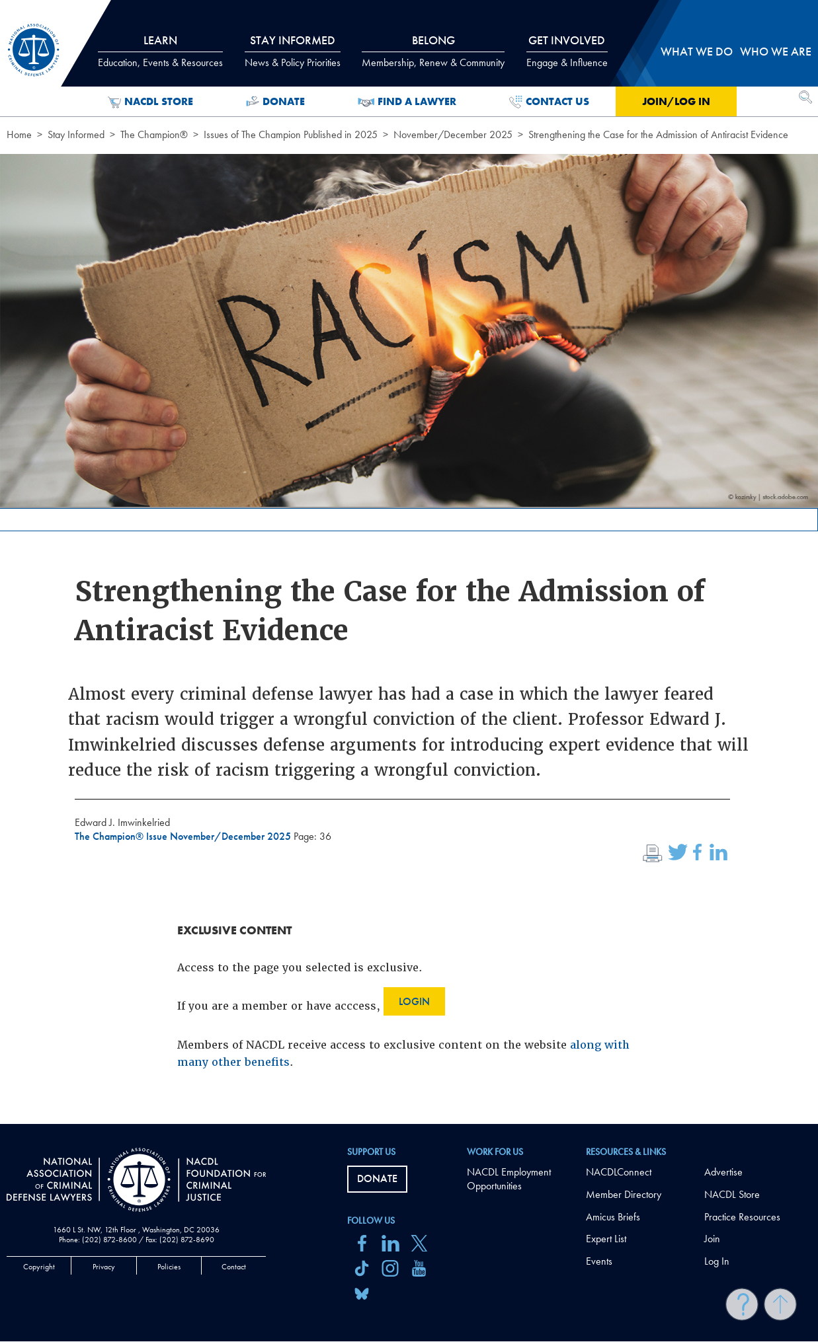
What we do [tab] (697, 51)
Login (414, 1001)
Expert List (606, 1239)
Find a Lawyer (407, 101)
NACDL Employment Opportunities (509, 1179)
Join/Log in (676, 101)
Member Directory (623, 1194)
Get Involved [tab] (567, 50)
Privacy (104, 1266)
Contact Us (549, 101)
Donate (275, 101)
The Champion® (154, 134)
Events (599, 1261)
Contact (234, 1266)
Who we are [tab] (775, 51)
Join (712, 1239)
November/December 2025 (452, 134)
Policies (169, 1266)
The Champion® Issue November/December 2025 (184, 836)
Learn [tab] (160, 50)
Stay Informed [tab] (293, 50)
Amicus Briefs (613, 1217)
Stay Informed (76, 134)
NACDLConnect (618, 1172)
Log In (716, 1261)
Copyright (39, 1266)
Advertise (723, 1172)
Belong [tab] (433, 50)
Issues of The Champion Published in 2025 (291, 134)
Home (19, 134)
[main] (409, 562)
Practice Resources (742, 1217)
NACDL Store (150, 101)
